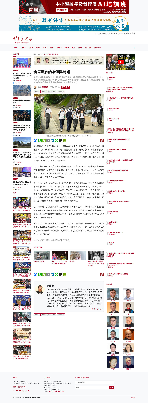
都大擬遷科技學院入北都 (126, 232)
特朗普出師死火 (124, 222)
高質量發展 (61, 91)
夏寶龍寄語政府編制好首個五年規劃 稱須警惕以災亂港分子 (126, 265)
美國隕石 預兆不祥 (124, 118)
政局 (15, 47)
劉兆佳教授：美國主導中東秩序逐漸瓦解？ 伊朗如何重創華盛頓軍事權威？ (126, 89)
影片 (73, 47)
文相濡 (121, 213)
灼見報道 (15, 70)
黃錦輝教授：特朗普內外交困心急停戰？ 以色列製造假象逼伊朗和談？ (22, 309)
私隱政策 (133, 397)
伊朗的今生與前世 (124, 108)
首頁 (35, 54)
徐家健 (121, 184)
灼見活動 (88, 47)
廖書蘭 (121, 153)
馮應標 (121, 110)
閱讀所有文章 (97, 309)
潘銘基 (121, 205)
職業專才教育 (51, 91)
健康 (51, 47)
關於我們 (97, 47)
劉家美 (121, 165)
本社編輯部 (18, 80)
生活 (44, 47)
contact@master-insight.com (56, 391)
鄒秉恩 (121, 277)
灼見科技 (15, 179)
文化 (30, 47)
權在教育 (66, 87)
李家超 (44, 91)
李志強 (121, 244)
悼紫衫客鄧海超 (124, 212)
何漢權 (45, 87)
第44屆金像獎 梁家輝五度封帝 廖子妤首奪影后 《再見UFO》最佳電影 (21, 128)
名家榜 (80, 47)
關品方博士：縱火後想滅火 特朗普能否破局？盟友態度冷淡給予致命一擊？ (22, 292)
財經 (37, 47)
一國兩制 (37, 91)
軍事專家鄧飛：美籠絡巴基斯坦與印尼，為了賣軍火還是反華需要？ (22, 227)
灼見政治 (15, 97)
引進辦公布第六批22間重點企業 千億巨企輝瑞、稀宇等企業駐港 (22, 75)
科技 (66, 47)
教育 (23, 47)
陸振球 (121, 174)
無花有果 (122, 243)
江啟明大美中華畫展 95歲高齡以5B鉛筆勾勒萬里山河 (126, 161)
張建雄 (121, 194)
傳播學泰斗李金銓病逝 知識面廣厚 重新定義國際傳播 (96, 261)
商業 (58, 47)
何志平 (121, 79)
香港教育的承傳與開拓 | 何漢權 (50, 54)
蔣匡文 (121, 120)
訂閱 (111, 387)
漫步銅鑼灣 (122, 77)
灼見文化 (15, 122)
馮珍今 (121, 101)
